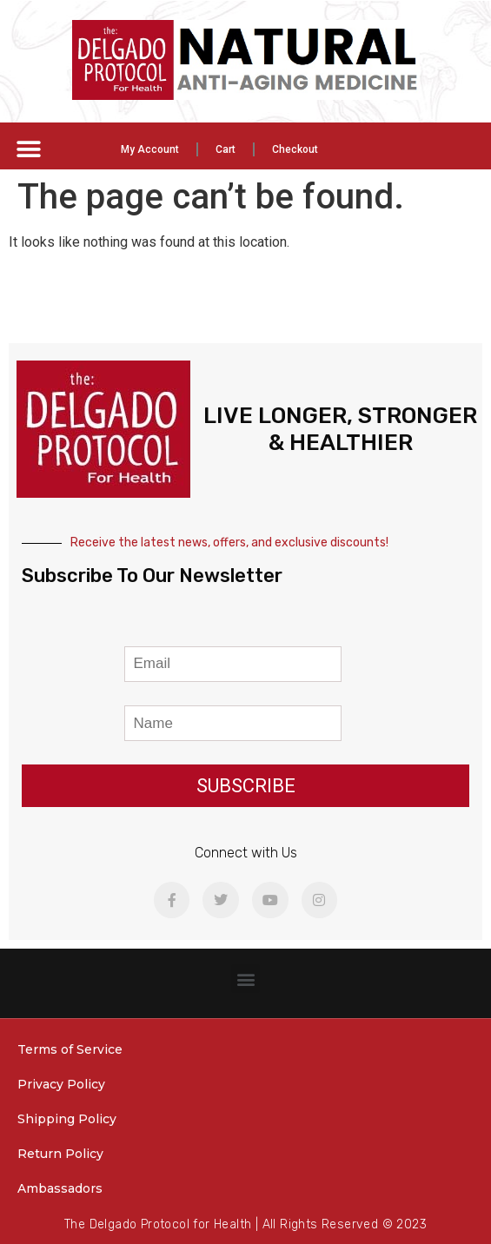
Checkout (295, 149)
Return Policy (60, 1153)
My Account (150, 149)
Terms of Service (70, 1049)
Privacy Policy (61, 1084)
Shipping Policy (66, 1119)
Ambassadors (60, 1188)
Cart (226, 149)
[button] (28, 149)
